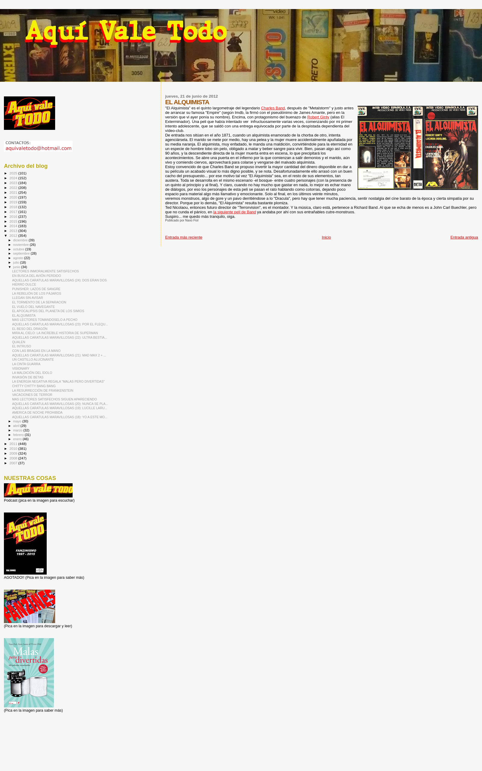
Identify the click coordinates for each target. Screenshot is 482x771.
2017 (13, 212)
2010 (13, 448)
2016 (13, 216)
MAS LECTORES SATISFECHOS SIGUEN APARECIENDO (54, 399)
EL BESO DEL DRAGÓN (29, 329)
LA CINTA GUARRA (26, 364)
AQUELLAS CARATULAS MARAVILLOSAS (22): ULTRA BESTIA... (59, 337)
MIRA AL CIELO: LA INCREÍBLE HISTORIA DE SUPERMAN (55, 333)
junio (17, 267)
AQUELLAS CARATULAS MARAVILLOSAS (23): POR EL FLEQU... (60, 324)
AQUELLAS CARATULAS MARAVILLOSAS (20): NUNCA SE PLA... (60, 404)
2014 (13, 226)
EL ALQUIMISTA (24, 315)
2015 (13, 221)
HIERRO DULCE (24, 284)
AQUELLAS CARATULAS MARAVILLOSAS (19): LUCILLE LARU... (59, 408)
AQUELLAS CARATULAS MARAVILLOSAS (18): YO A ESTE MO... (59, 417)
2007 (13, 463)
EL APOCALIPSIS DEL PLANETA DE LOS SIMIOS (48, 311)
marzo (18, 430)
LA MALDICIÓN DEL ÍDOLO (32, 373)
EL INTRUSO (21, 346)
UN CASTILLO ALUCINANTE (33, 359)
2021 (13, 192)
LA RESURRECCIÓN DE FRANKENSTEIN (42, 390)
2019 (13, 202)
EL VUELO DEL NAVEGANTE (33, 307)
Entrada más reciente (183, 237)
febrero (19, 435)
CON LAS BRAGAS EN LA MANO (36, 351)
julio (16, 262)
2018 (13, 207)
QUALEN (18, 342)
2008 (13, 458)
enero (18, 439)
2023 (13, 183)
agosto (18, 258)
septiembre (22, 253)
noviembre (21, 244)
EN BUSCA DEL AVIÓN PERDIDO (36, 275)
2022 (13, 188)
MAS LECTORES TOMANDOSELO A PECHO (44, 319)
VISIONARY (20, 368)
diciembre (21, 240)
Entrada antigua (464, 237)
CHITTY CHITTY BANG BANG (34, 386)
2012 (13, 235)
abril (16, 426)
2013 (13, 231)
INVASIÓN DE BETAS (27, 377)
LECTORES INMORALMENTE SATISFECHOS (45, 271)
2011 (13, 444)
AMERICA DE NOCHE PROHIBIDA (37, 412)
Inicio (326, 237)
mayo (17, 421)
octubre (19, 249)
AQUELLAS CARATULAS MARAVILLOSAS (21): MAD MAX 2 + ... (59, 355)
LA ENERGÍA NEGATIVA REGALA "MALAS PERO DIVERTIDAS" (58, 381)
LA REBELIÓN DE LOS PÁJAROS (36, 293)
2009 (13, 453)
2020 (13, 197)
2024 (13, 178)
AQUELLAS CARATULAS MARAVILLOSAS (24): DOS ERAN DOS (59, 280)
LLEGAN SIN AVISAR (27, 297)
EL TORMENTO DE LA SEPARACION (39, 302)
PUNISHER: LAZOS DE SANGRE (36, 289)
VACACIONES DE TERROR (32, 394)
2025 (13, 173)
